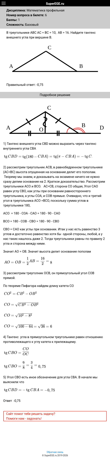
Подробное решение (55, 95)
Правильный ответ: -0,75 (24, 85)
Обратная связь (55, 452)
